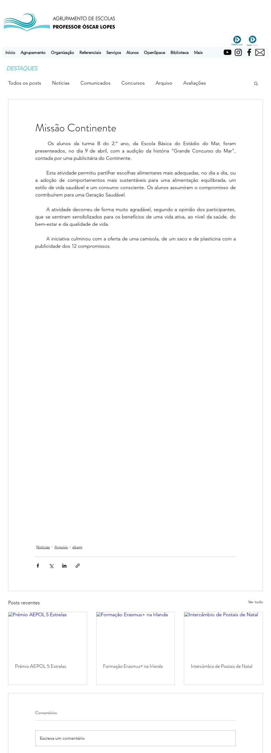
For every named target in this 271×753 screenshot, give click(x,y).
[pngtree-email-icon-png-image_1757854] (259, 52)
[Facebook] (249, 52)
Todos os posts (24, 83)
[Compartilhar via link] (77, 565)
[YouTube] (227, 52)
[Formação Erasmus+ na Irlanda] (135, 634)
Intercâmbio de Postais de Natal (222, 666)
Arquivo (164, 83)
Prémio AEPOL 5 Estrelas (40, 666)
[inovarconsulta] (237, 40)
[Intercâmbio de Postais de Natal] (223, 634)
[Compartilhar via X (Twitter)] (51, 565)
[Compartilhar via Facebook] (37, 565)
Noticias (61, 83)
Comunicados (95, 83)
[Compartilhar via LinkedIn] (64, 565)
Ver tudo (255, 601)
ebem (77, 547)
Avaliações (194, 83)
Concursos (133, 83)
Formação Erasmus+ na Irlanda (133, 666)
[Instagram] (238, 52)
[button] (33, 52)
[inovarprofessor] (253, 40)
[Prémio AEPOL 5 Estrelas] (47, 634)
